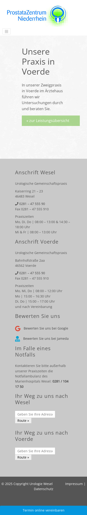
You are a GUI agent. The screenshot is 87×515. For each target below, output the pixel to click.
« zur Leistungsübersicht (47, 120)
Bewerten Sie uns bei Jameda (42, 338)
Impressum (74, 484)
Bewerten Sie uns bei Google (41, 328)
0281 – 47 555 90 (32, 203)
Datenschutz (43, 489)
